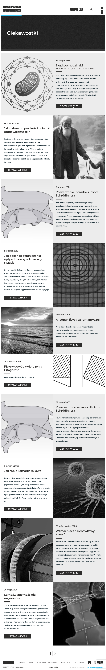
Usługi (31, 662)
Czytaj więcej (69, 106)
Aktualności (41, 662)
